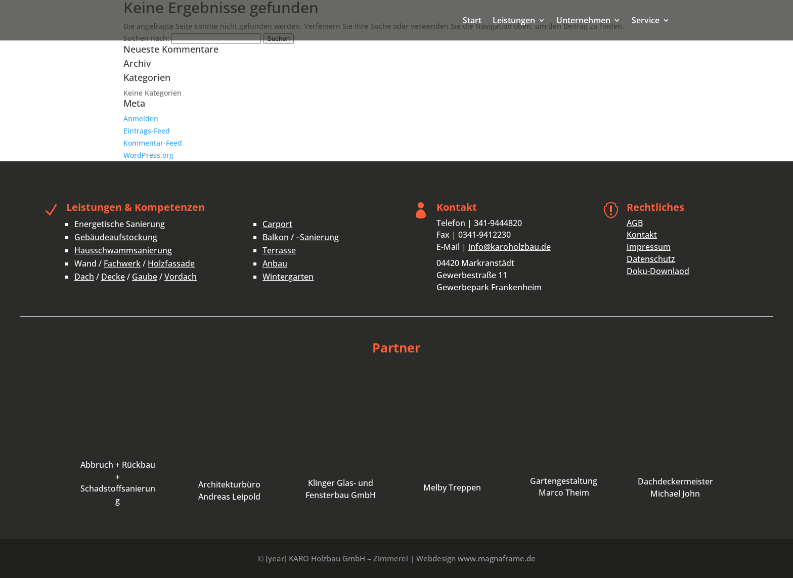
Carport (277, 224)
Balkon (275, 237)
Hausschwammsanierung (123, 250)
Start (472, 21)
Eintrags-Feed (146, 131)
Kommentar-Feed (152, 143)
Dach (84, 276)
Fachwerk (122, 263)
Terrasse (279, 250)
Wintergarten (288, 276)
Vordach (180, 276)
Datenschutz (651, 258)
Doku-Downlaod (658, 271)
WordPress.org (148, 155)
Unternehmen (583, 21)
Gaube (144, 276)
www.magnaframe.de (497, 558)
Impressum (649, 246)
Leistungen (514, 21)
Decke (113, 276)
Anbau (274, 263)
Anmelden (140, 118)
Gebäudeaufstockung (115, 237)
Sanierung (319, 237)
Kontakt (642, 234)
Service (645, 21)
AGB (635, 223)
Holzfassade (171, 263)
